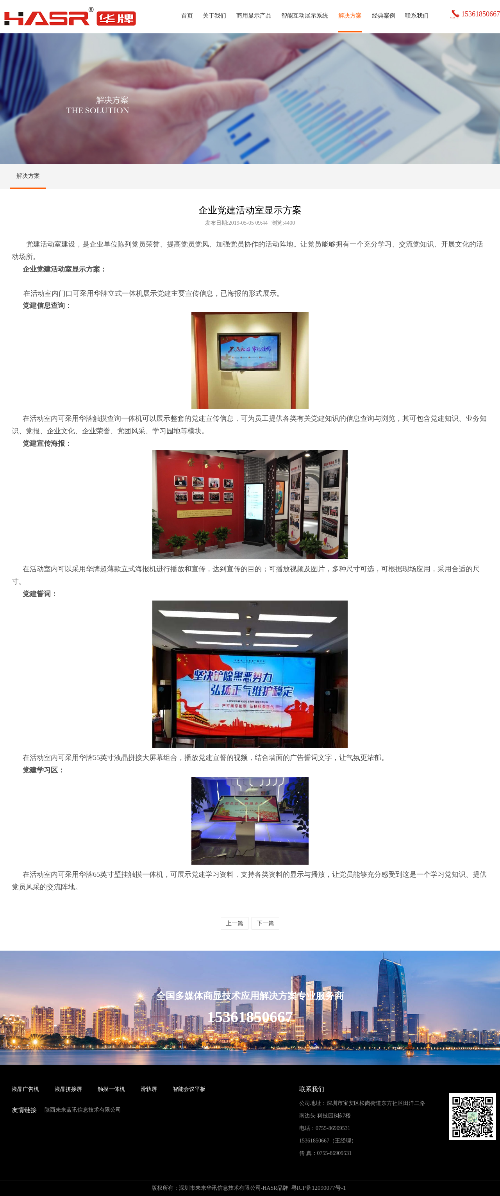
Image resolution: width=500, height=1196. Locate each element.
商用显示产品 (253, 16)
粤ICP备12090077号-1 (318, 1188)
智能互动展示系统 (304, 16)
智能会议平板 (189, 1089)
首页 (187, 16)
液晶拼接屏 (68, 1089)
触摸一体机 (111, 1089)
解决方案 (350, 16)
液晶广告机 (25, 1089)
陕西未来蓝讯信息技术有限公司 (83, 1110)
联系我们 (417, 16)
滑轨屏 (149, 1089)
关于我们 (214, 16)
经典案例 (383, 16)
